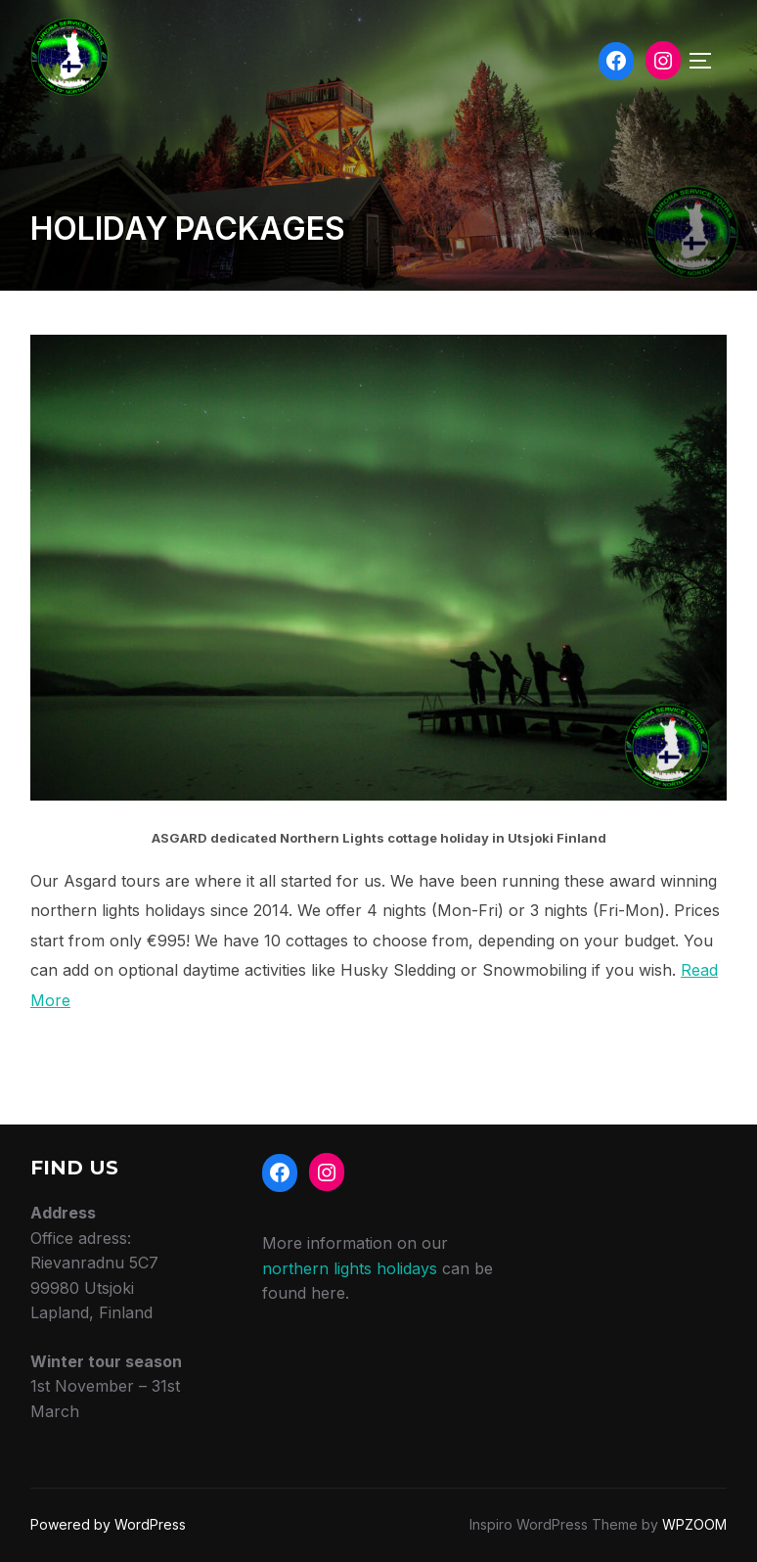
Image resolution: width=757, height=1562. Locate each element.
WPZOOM (694, 1524)
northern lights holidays (349, 1268)
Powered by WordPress (108, 1524)
